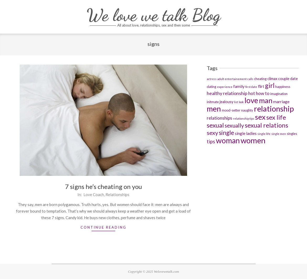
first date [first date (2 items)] (251, 86)
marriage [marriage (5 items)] (281, 101)
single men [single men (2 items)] (278, 133)
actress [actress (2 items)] (211, 79)
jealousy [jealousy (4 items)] (226, 101)
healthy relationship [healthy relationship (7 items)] (227, 93)
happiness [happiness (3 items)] (282, 87)
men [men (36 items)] (214, 108)
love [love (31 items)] (251, 100)
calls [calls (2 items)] (250, 79)
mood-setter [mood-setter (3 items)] (231, 110)
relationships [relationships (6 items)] (219, 118)
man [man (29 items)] (265, 100)
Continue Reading (103, 227)
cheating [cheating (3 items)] (260, 79)
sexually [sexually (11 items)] (234, 125)
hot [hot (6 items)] (251, 93)
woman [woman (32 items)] (228, 140)
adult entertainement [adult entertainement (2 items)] (232, 79)
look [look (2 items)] (241, 102)
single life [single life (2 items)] (264, 133)
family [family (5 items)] (239, 86)
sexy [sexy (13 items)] (212, 132)
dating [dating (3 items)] (211, 87)
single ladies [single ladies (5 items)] (246, 133)
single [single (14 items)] (226, 132)
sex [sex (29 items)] (260, 117)
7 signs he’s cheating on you (103, 186)
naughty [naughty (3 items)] (247, 110)
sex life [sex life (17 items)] (276, 117)
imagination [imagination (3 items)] (279, 94)
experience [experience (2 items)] (224, 86)
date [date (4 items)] (294, 78)
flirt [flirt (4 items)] (261, 86)
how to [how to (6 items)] (262, 93)
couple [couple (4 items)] (283, 78)
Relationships (117, 194)
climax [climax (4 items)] (272, 78)
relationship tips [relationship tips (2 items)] (243, 118)
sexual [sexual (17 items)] (215, 125)
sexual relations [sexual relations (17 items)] (266, 125)
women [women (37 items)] (253, 140)
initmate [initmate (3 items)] (213, 102)
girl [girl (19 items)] (269, 85)
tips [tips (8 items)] (211, 141)
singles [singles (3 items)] (292, 133)
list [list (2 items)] (236, 102)
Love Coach (93, 194)
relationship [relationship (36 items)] (274, 108)
